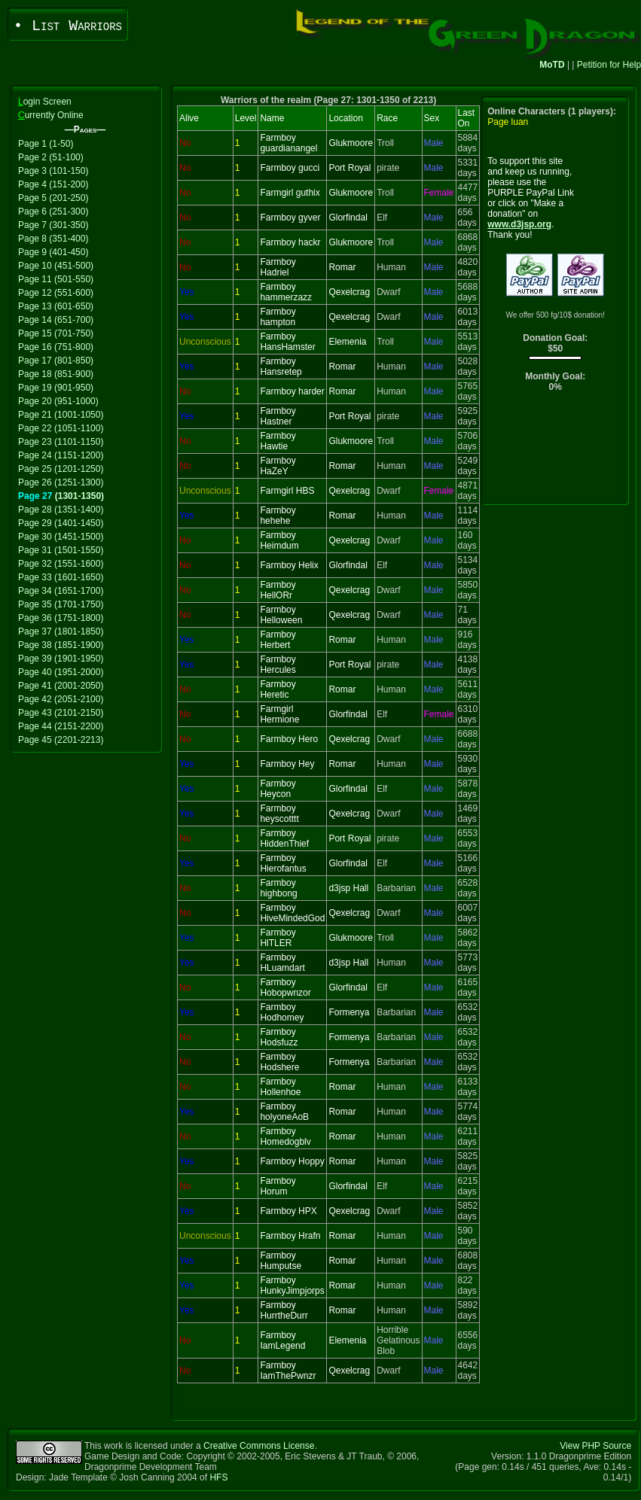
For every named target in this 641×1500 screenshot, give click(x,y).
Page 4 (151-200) (53, 184)
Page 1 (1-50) (45, 143)
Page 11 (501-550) (55, 279)
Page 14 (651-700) (55, 320)
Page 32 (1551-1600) (60, 563)
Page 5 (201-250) (53, 198)
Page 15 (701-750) (55, 333)
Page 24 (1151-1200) (60, 455)
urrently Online (51, 115)
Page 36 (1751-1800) (60, 618)
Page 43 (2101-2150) (60, 712)
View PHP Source (595, 1446)
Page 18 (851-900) (55, 374)
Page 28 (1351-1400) (60, 509)
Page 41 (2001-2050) (60, 685)
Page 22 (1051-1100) (60, 428)
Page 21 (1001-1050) (60, 414)
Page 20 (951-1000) (58, 401)
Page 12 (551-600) (55, 293)
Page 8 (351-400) (53, 238)
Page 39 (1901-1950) (60, 658)
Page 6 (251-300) (53, 211)
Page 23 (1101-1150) (60, 442)
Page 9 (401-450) (53, 252)
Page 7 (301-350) (53, 225)
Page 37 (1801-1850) (60, 631)
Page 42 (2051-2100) (60, 699)
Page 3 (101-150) (53, 171)
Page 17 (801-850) (55, 360)
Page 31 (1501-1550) (60, 550)
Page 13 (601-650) (55, 306)
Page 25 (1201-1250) (60, 469)
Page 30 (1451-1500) (60, 536)
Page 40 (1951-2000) (60, 672)
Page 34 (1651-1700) (60, 591)
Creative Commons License (258, 1446)
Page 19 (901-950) (55, 387)
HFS (218, 1477)
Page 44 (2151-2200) (60, 726)
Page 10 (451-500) (55, 265)
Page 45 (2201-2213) (60, 740)
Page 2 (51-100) (51, 157)
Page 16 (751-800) (55, 347)
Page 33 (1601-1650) (60, 577)
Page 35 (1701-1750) (60, 604)
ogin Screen (45, 101)
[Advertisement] (555, 452)
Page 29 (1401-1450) (60, 523)
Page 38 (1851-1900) (60, 645)
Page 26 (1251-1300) (60, 482)
